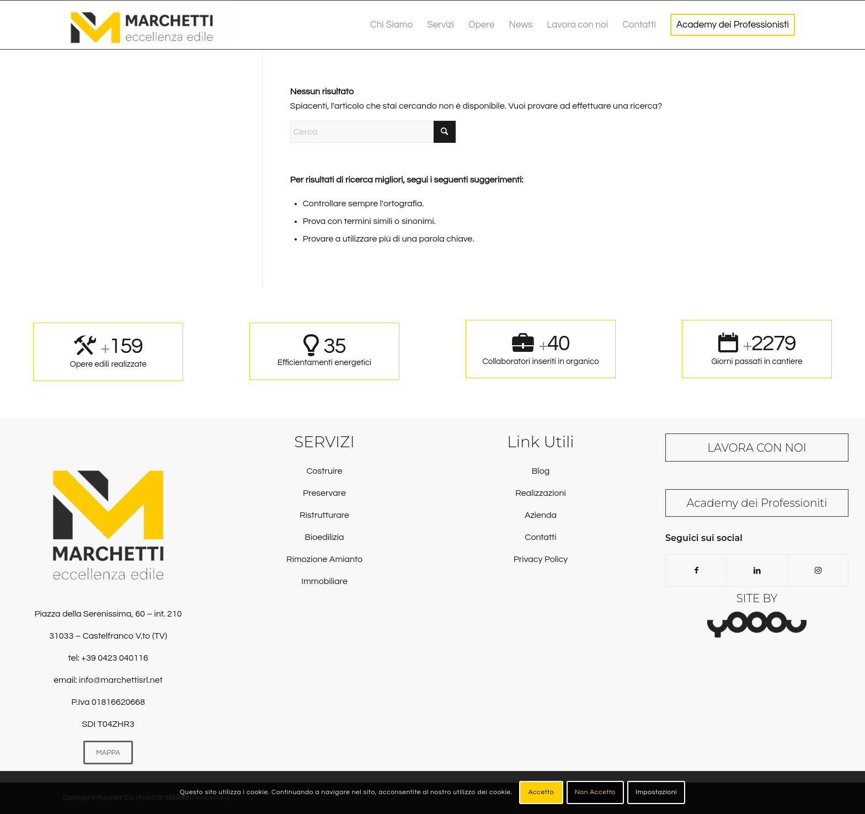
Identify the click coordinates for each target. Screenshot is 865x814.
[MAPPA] (108, 753)
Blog (540, 471)
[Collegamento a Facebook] (696, 570)
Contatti (540, 537)
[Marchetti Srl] (151, 25)
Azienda (541, 515)
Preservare (324, 493)
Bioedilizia (324, 537)
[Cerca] (373, 132)
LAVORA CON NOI (756, 447)
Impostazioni (656, 792)
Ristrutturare (324, 515)
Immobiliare (324, 581)
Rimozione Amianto (324, 559)
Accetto (541, 792)
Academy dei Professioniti (757, 503)
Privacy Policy (541, 559)
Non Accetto (595, 792)
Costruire (324, 471)
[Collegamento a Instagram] (818, 570)
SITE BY (757, 598)
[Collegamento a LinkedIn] (757, 570)
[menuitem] (391, 25)
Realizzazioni (540, 493)
